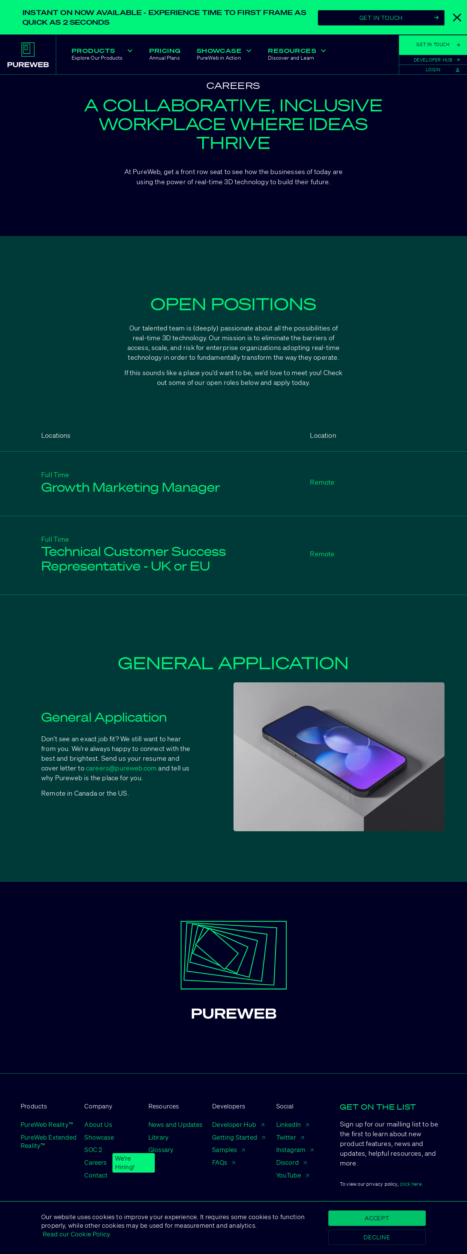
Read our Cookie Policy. (76, 1234)
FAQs (223, 1162)
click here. (411, 1184)
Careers (95, 1162)
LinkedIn (292, 1124)
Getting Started (238, 1137)
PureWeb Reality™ (47, 1124)
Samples (228, 1149)
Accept (377, 1218)
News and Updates (175, 1124)
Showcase (99, 1137)
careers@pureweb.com (121, 768)
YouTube (292, 1175)
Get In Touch (399, 17)
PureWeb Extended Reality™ (48, 1141)
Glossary (161, 1149)
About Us (98, 1124)
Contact (96, 1175)
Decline (377, 1237)
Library (158, 1137)
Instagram (295, 1149)
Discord (291, 1162)
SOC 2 (93, 1149)
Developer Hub (238, 1124)
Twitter (290, 1137)
